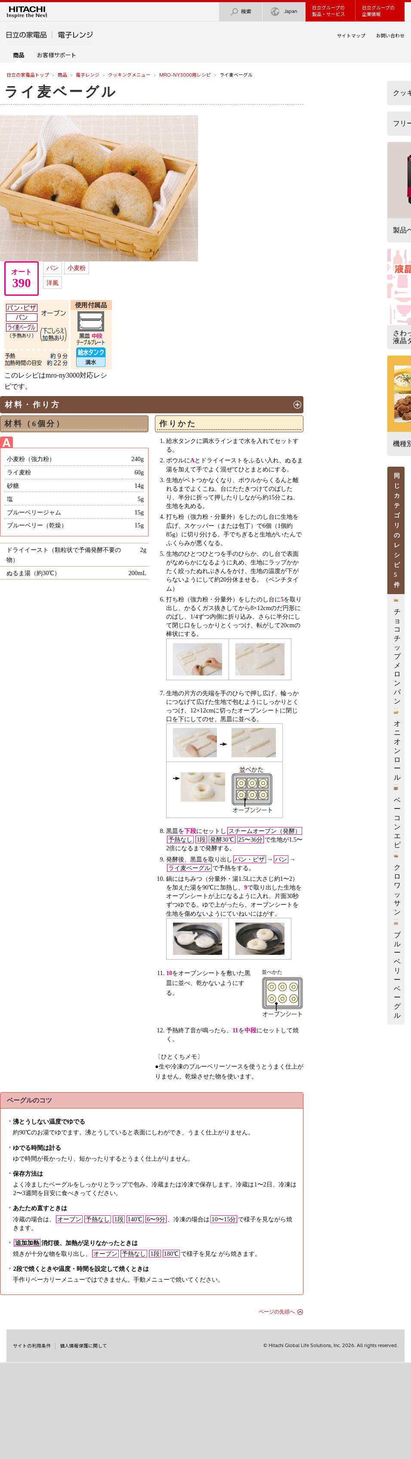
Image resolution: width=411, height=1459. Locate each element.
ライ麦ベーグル (60, 91)
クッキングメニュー (129, 75)
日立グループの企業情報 (378, 11)
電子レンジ (87, 75)
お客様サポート (56, 55)
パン (52, 267)
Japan (284, 11)
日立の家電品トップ (27, 75)
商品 (62, 75)
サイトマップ (351, 36)
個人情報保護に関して (83, 1346)
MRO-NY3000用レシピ (185, 75)
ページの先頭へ (277, 1312)
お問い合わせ (390, 36)
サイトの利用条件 (32, 1346)
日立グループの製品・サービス (328, 11)
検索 (240, 11)
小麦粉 (77, 267)
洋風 (52, 282)
